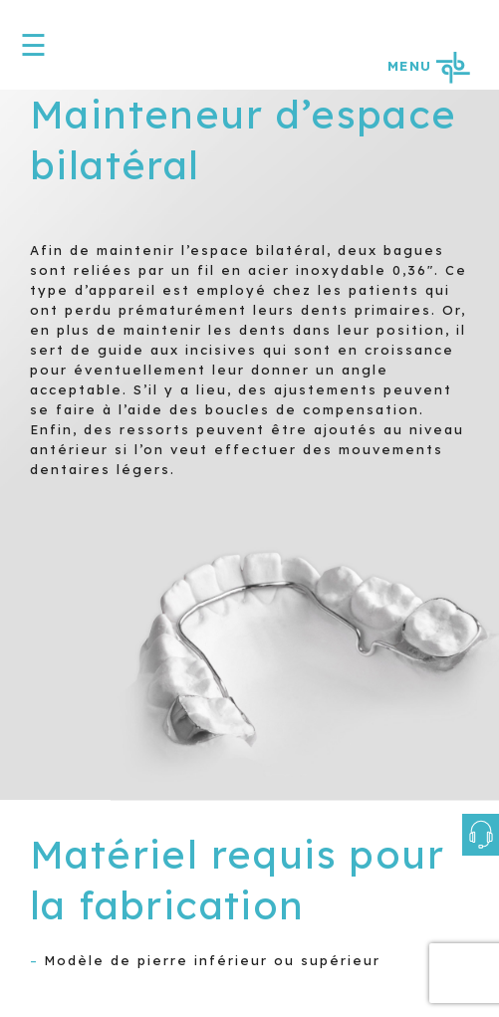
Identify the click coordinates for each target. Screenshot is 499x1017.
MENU (428, 66)
